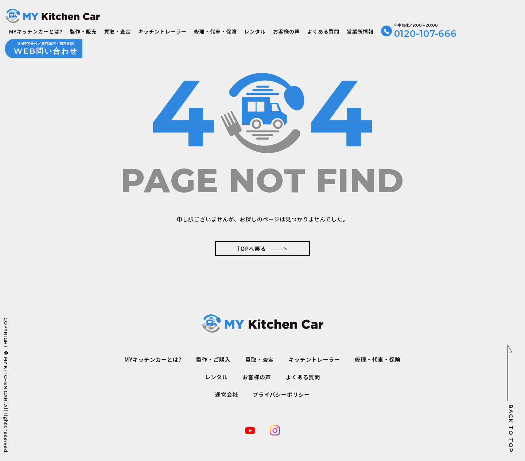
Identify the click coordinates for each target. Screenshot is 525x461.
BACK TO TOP (511, 398)
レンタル (255, 31)
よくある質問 (323, 31)
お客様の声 (286, 31)
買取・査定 (117, 31)
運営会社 (226, 394)
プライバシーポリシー (281, 394)
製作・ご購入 (213, 359)
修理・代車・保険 (215, 31)
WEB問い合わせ (46, 48)
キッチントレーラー (162, 31)
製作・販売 (83, 31)
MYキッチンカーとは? (35, 31)
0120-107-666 (425, 31)
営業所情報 (360, 31)
